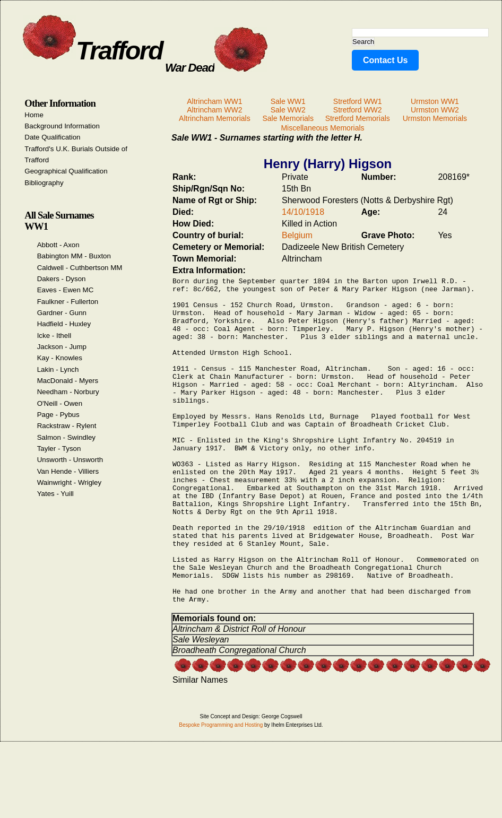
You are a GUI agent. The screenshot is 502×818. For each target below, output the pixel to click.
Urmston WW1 (435, 101)
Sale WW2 (288, 110)
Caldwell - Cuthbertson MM (80, 268)
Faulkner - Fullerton (68, 302)
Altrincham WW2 (214, 110)
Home (34, 115)
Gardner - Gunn (61, 313)
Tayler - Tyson (59, 448)
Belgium (297, 235)
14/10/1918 (303, 211)
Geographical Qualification (65, 171)
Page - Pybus (58, 415)
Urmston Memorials (435, 118)
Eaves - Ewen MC (65, 290)
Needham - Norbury (68, 392)
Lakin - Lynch (58, 369)
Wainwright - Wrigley (69, 482)
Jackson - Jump (61, 347)
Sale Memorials (287, 118)
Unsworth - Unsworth (70, 460)
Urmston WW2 (435, 110)
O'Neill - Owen (60, 403)
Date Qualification (52, 137)
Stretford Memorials (357, 118)
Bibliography (43, 183)
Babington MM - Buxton (74, 256)
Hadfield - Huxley (64, 324)
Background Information (62, 126)
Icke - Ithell (54, 336)
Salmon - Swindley (66, 437)
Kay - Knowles (59, 358)
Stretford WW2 (357, 110)
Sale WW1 (288, 101)
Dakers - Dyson (61, 279)
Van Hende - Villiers (68, 471)
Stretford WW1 (357, 101)
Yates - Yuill (55, 494)
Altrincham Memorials (214, 118)
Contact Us (385, 60)
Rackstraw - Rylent (67, 426)
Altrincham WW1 (214, 101)
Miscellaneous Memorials (322, 128)
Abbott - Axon (58, 245)
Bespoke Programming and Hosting (221, 792)
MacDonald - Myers (68, 381)
